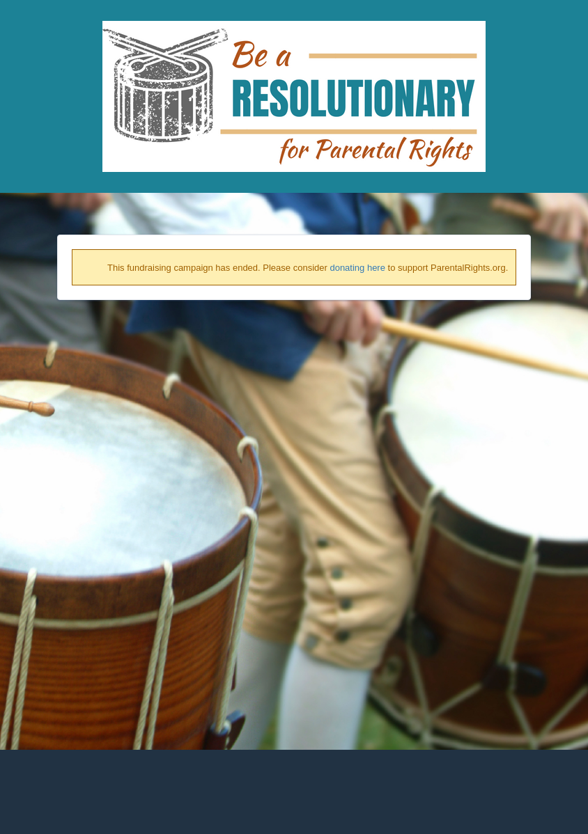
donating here (357, 267)
